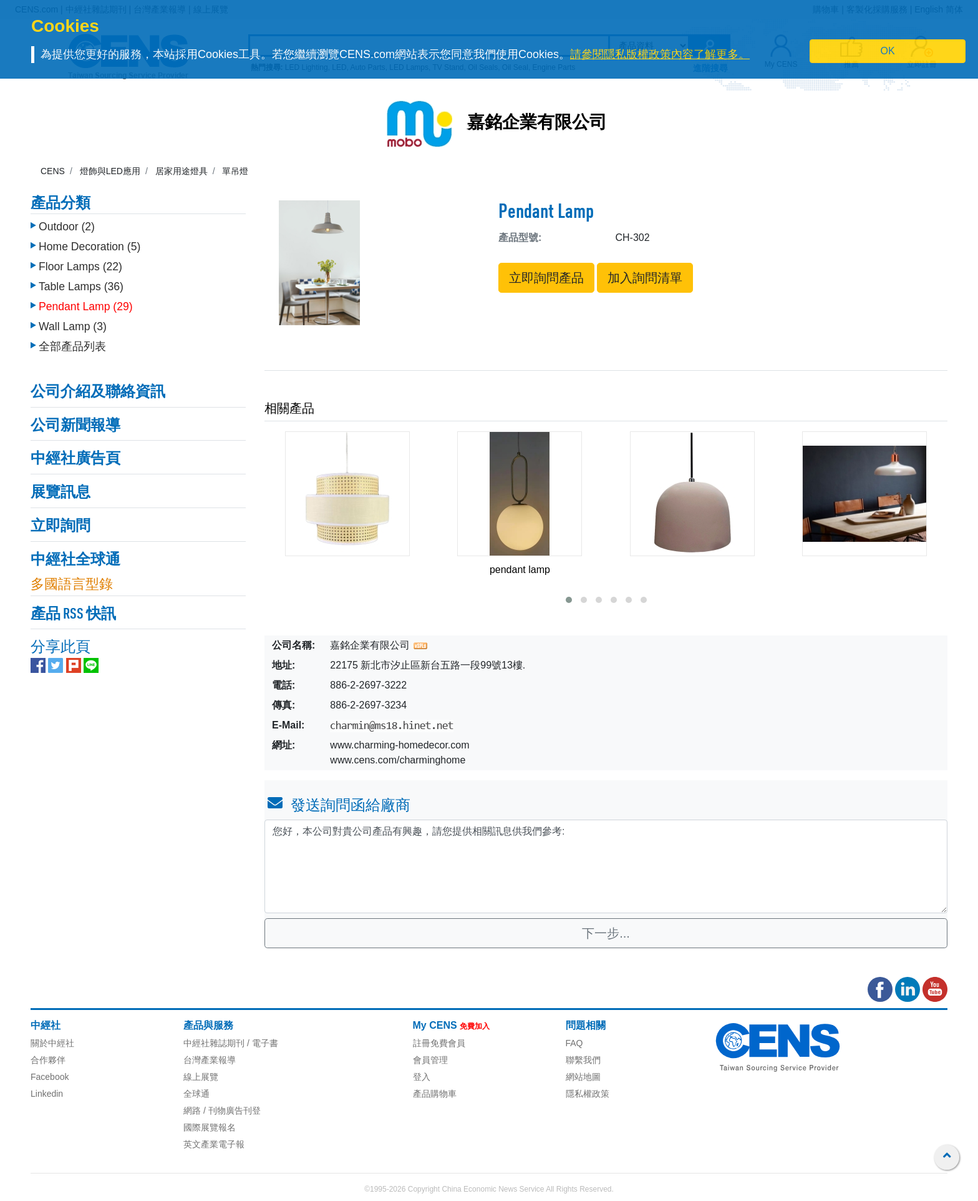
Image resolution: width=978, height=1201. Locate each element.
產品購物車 (435, 1094)
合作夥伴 (48, 1060)
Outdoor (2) (67, 226)
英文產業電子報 (213, 1144)
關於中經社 (52, 1043)
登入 (421, 1077)
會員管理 (430, 1060)
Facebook (50, 1077)
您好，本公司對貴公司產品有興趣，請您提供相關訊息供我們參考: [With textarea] (605, 866)
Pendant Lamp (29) (86, 306)
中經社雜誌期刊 (213, 1043)
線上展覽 (200, 1077)
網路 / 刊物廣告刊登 (222, 1110)
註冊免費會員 (439, 1043)
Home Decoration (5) (89, 246)
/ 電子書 (261, 1043)
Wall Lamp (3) (73, 326)
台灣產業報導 (209, 1060)
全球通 (196, 1094)
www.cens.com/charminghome (397, 760)
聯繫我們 (583, 1060)
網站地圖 (583, 1077)
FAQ (574, 1043)
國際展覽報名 (209, 1127)
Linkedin (47, 1094)
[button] (568, 600)
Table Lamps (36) (81, 286)
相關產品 (289, 408)
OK (888, 51)
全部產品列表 (72, 346)
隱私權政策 (587, 1094)
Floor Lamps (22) (80, 266)
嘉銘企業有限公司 (537, 123)
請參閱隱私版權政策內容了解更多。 (660, 54)
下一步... (606, 933)
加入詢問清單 (645, 278)
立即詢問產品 (546, 278)
